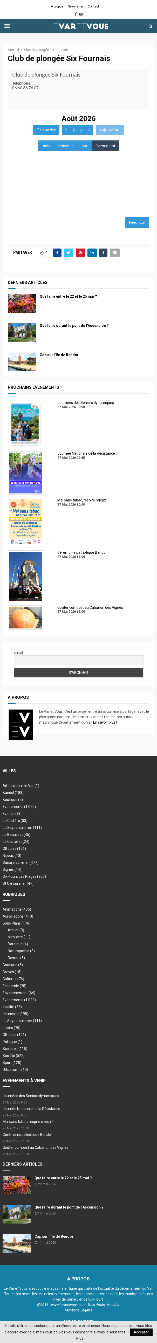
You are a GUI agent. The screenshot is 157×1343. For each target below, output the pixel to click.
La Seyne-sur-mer (22, 828)
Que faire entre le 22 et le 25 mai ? (68, 296)
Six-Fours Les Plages (24, 876)
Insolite (12, 1007)
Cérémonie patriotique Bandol (27, 1134)
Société (14, 1056)
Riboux (12, 855)
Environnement (19, 993)
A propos (57, 6)
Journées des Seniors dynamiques (31, 1096)
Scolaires (15, 1049)
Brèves (12, 972)
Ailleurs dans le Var (21, 786)
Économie (14, 986)
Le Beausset (16, 834)
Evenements (13, 807)
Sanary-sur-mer (20, 862)
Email (18, 652)
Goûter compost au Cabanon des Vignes (35, 1147)
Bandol (13, 793)
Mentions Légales (78, 1310)
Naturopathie (21, 951)
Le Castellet (16, 841)
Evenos (11, 814)
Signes (12, 869)
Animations (17, 909)
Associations (18, 916)
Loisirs (12, 1028)
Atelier (16, 930)
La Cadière (15, 821)
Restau (16, 958)
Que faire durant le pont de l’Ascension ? (74, 326)
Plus (79, 1338)
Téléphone (21, 83)
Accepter (141, 1332)
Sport (12, 1063)
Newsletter (75, 6)
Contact (93, 6)
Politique (12, 1042)
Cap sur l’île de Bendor (59, 355)
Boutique (13, 800)
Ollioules (14, 848)
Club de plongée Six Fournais (46, 75)
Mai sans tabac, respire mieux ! (28, 1122)
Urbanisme (15, 1070)
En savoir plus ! (105, 722)
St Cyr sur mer (18, 883)
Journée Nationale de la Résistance (31, 1109)
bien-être (19, 937)
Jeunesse (15, 1014)
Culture (13, 979)
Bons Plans (16, 923)
